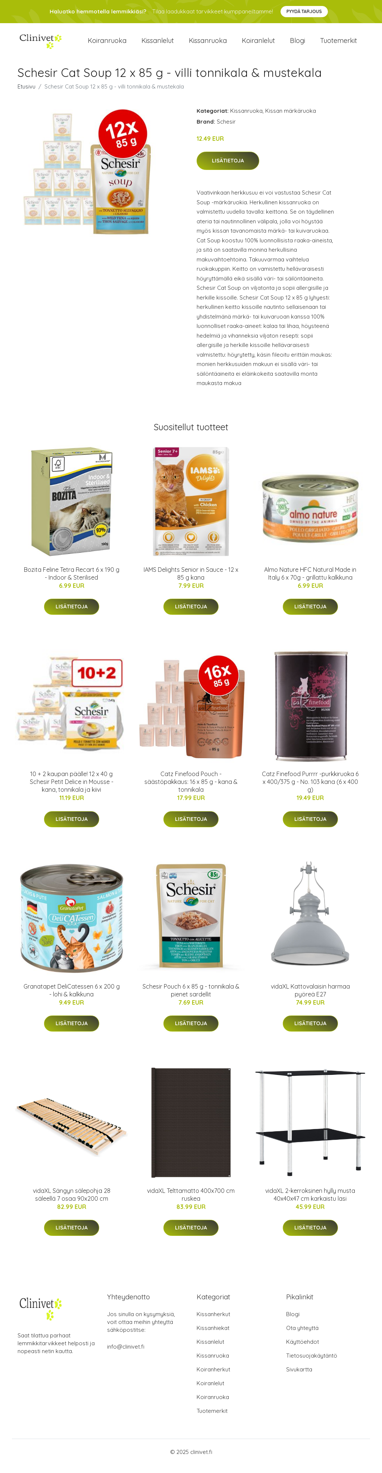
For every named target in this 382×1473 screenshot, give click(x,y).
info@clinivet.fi (125, 1354)
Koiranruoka (107, 44)
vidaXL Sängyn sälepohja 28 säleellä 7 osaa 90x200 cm (71, 1202)
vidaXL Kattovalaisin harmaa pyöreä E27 (310, 998)
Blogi (297, 44)
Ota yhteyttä (302, 1336)
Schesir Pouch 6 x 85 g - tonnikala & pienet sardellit (191, 998)
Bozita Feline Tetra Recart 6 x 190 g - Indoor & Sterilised (71, 581)
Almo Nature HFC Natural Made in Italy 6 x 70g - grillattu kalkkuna (310, 581)
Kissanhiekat (213, 1336)
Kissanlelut (157, 44)
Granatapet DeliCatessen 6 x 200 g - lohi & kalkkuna (72, 998)
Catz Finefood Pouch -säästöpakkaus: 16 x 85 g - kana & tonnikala (191, 789)
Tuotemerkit (338, 44)
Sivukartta (299, 1377)
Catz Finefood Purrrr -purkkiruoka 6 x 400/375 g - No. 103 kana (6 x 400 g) (310, 789)
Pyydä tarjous (304, 11)
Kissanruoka (208, 44)
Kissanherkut (213, 1322)
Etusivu (26, 94)
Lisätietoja (228, 169)
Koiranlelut (258, 44)
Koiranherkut (213, 1377)
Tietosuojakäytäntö (311, 1363)
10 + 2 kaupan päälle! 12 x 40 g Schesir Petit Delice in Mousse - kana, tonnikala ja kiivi (71, 789)
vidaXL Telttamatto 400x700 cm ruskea (191, 1202)
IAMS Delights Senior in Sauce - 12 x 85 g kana (191, 581)
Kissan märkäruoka (290, 119)
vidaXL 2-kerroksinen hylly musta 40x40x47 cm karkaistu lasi (310, 1202)
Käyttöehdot (302, 1349)
